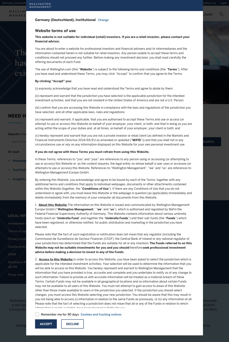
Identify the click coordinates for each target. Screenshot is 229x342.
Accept (46, 324)
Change (103, 20)
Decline (72, 324)
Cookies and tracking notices (101, 314)
